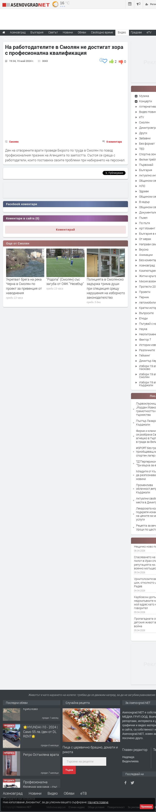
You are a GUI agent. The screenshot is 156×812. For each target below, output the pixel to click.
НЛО (142, 186)
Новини (68, 32)
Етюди (143, 318)
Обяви (69, 793)
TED (141, 149)
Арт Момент (147, 228)
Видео (53, 793)
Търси (69, 770)
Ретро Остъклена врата (41, 766)
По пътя (144, 223)
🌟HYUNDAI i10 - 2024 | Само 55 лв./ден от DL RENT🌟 (40, 743)
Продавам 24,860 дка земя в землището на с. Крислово (41, 716)
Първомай (146, 165)
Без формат (147, 143)
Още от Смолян (17, 243)
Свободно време (102, 32)
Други (143, 133)
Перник (144, 297)
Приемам (146, 806)
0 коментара (114, 141)
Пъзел (143, 218)
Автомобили (147, 302)
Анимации (146, 255)
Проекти (144, 292)
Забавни (145, 138)
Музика (144, 96)
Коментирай (65, 229)
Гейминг (144, 355)
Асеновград (147, 265)
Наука (143, 329)
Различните (147, 350)
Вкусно (143, 249)
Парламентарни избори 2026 (21, 38)
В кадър (144, 202)
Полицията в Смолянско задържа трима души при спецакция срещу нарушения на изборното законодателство (106, 288)
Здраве (144, 191)
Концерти (145, 101)
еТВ (83, 793)
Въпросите (146, 313)
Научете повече (98, 802)
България (145, 170)
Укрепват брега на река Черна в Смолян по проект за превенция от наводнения (24, 286)
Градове (136, 32)
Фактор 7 (145, 339)
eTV (141, 117)
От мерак (145, 239)
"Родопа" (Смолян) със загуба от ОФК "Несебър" (65, 281)
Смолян (13, 141)
